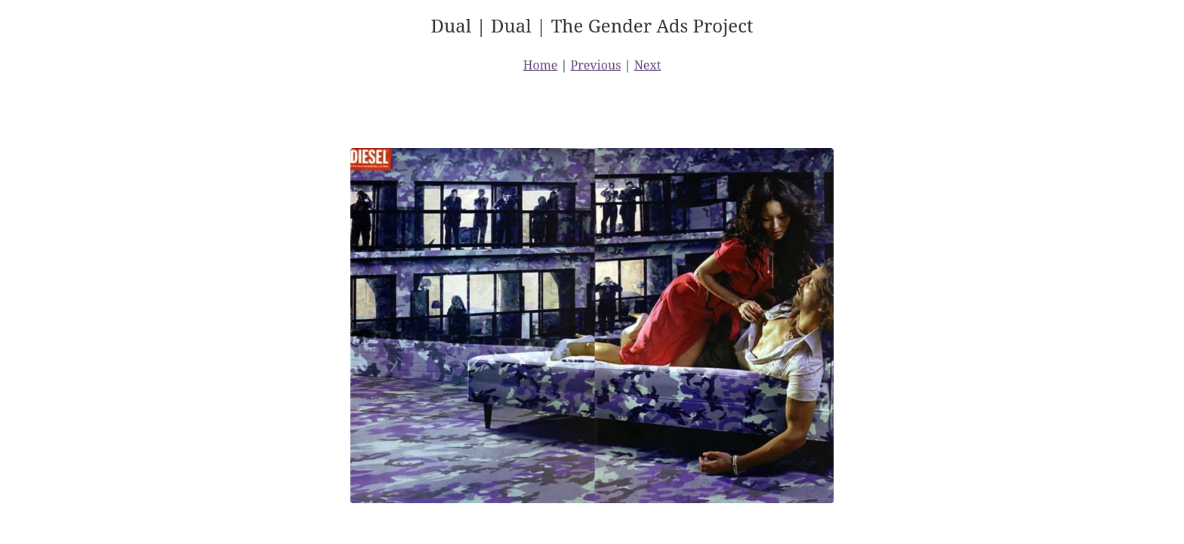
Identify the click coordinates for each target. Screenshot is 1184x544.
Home (540, 65)
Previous (596, 65)
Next (647, 65)
